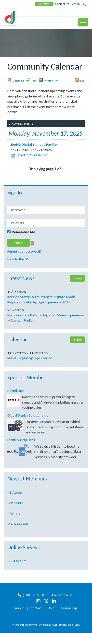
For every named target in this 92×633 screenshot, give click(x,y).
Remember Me (23, 232)
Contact (36, 608)
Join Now (44, 4)
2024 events (16, 561)
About (19, 608)
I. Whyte (14, 514)
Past (31, 80)
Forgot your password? (24, 251)
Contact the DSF (63, 595)
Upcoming (15, 80)
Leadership (69, 608)
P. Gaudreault (18, 525)
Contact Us (62, 4)
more (77, 278)
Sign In (75, 4)
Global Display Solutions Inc (27, 415)
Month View (48, 80)
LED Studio (16, 504)
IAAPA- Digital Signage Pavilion (29, 358)
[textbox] (84, 4)
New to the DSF (18, 259)
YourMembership (61, 624)
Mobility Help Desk (21, 440)
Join (51, 608)
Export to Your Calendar (29, 155)
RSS (80, 80)
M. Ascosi (15, 493)
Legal (77, 624)
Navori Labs (15, 390)
